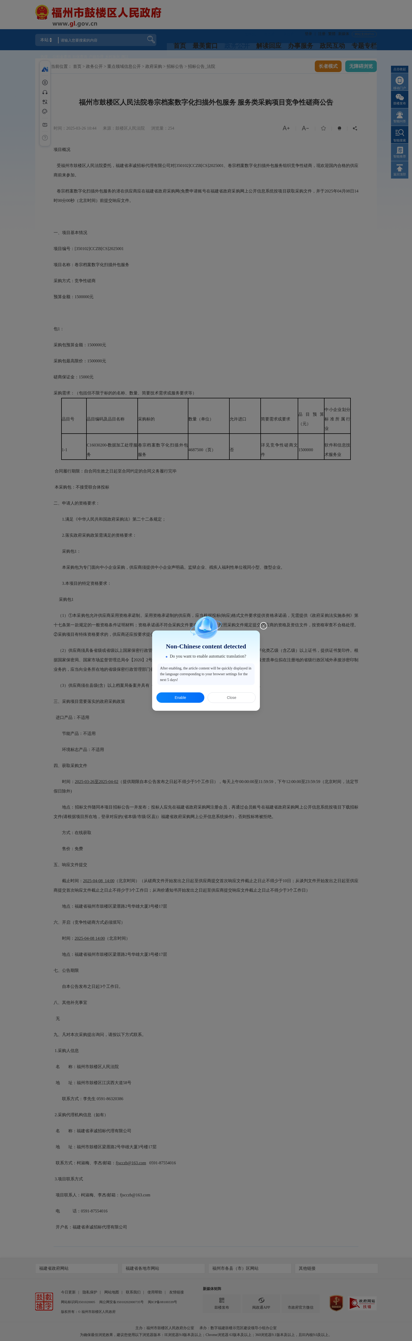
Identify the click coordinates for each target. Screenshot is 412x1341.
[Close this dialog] (263, 625)
